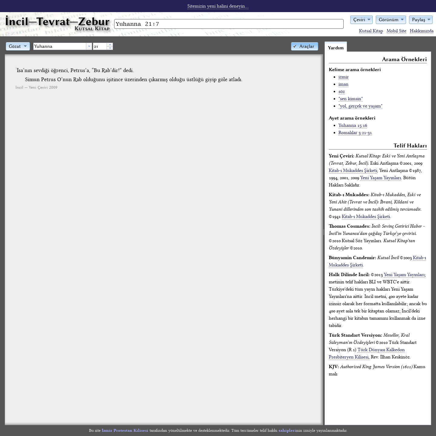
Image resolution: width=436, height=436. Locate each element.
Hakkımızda (422, 31)
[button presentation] (89, 46)
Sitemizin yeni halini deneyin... (218, 6)
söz (342, 91)
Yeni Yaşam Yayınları (380, 177)
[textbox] (59, 46)
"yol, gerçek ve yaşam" (360, 106)
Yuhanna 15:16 (353, 125)
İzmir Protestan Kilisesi (125, 430)
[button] (361, 19)
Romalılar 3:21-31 (355, 132)
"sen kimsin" (351, 98)
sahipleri (287, 430)
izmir (344, 77)
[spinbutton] (100, 46)
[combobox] (62, 46)
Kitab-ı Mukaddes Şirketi (353, 170)
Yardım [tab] (336, 48)
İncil (57, 21)
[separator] (324, 233)
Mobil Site (396, 31)
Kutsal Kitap (371, 31)
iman (343, 84)
